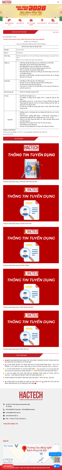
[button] (4, 12)
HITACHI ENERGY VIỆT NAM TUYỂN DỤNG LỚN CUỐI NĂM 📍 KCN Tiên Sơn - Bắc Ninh (29, 377)
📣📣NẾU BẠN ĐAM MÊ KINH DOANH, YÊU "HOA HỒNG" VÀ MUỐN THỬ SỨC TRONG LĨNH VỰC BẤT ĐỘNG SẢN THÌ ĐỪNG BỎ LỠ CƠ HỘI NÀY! (32, 361)
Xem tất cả (56, 32)
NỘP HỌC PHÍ (8, 466)
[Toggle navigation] (58, 2)
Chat (58, 466)
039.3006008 (25, 409)
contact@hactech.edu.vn (13, 412)
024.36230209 (10, 409)
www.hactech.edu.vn (12, 415)
